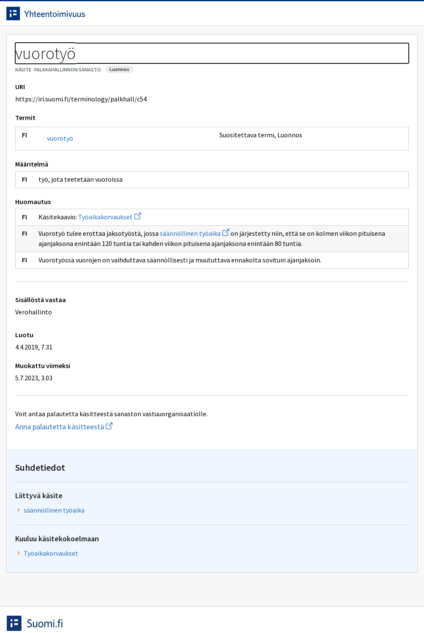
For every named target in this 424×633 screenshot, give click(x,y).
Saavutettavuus (177, 608)
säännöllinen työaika (200, 271)
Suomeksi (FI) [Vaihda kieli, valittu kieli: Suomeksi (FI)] (282, 16)
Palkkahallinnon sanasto (85, 63)
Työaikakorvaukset (116, 255)
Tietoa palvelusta (134, 43)
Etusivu (26, 43)
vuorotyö (66, 176)
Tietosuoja (110, 608)
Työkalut (74, 43)
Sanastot (26, 63)
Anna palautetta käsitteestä (104, 485)
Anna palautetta (42, 608)
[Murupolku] (212, 63)
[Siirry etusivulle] (62, 16)
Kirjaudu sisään (376, 16)
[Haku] (235, 16)
